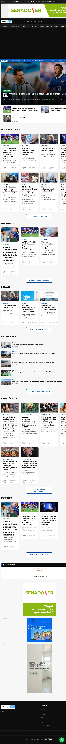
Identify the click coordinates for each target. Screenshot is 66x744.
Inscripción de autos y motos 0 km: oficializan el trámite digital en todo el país (10, 191)
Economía (25, 146)
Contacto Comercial (46, 725)
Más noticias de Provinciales (39, 391)
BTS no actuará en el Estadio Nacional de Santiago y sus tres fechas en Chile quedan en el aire (48, 421)
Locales (5, 26)
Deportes (25, 26)
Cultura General (52, 26)
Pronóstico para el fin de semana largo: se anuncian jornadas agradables (33, 353)
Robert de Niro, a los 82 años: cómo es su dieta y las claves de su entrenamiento (29, 465)
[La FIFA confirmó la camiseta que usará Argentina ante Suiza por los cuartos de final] (20, 109)
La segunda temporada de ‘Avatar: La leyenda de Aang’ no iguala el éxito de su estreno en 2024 (29, 422)
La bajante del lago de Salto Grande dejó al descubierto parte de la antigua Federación (37, 381)
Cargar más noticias (39, 216)
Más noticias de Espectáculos (39, 490)
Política (34, 26)
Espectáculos (7, 414)
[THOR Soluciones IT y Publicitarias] (48, 739)
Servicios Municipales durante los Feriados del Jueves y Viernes (29, 308)
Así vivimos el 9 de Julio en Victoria (48, 149)
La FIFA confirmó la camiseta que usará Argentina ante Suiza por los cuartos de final (10, 152)
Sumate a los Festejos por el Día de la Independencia (48, 307)
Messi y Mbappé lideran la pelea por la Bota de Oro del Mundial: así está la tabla (31, 60)
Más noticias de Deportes (39, 554)
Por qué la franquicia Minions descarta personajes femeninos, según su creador (10, 466)
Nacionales (15, 26)
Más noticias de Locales (39, 329)
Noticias (44, 184)
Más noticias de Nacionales (39, 280)
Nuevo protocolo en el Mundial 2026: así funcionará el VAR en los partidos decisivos (48, 520)
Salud (42, 26)
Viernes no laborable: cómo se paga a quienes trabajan (29, 151)
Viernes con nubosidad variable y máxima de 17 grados (48, 190)
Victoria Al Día (8, 733)
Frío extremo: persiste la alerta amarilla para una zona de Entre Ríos (32, 372)
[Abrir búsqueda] (58, 21)
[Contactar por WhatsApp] (61, 739)
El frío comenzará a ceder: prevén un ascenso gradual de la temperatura (33, 362)
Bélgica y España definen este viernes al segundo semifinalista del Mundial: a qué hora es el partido (29, 192)
